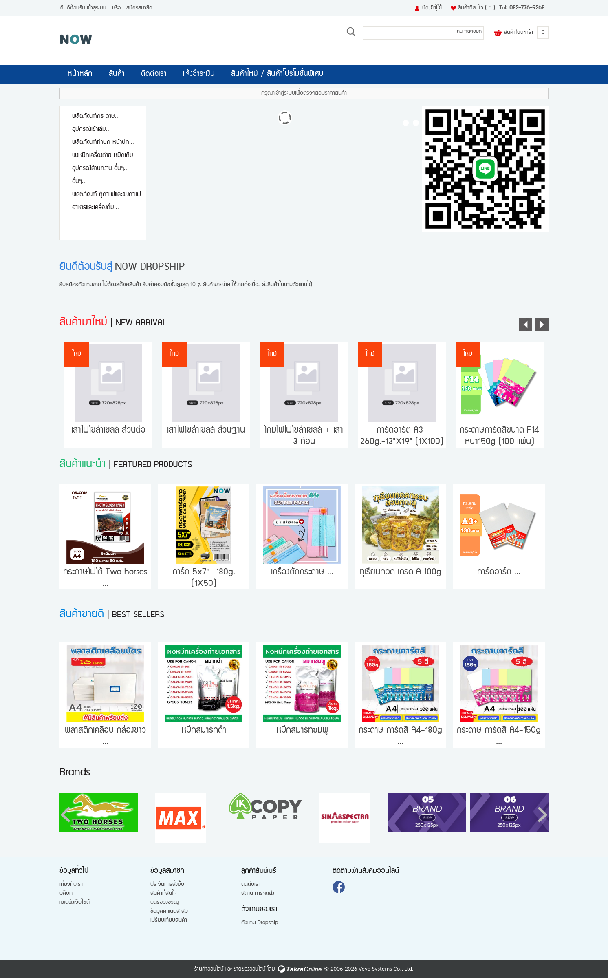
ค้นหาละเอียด (469, 31)
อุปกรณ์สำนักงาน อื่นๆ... (100, 168)
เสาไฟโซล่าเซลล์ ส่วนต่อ (108, 431)
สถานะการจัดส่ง (257, 893)
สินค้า (117, 74)
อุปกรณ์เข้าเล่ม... (91, 129)
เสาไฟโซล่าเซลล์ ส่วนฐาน (206, 431)
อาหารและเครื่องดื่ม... (95, 207)
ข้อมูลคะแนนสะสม (169, 911)
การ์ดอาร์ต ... (498, 572)
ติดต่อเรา (154, 74)
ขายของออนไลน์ (250, 969)
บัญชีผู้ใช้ (432, 8)
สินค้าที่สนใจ (476, 8)
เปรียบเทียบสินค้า (168, 920)
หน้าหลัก (80, 74)
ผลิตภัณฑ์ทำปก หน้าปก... (103, 142)
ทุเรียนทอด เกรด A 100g (400, 572)
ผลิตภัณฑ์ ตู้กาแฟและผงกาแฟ (106, 194)
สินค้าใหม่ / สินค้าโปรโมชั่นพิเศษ (277, 74)
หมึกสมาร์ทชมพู (302, 731)
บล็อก (66, 893)
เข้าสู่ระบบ (96, 8)
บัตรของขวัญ (164, 902)
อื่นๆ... (79, 181)
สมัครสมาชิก (139, 8)
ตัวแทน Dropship (259, 923)
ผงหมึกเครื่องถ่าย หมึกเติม (102, 155)
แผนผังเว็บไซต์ (74, 902)
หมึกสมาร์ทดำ (203, 731)
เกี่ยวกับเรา (71, 884)
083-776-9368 (526, 8)
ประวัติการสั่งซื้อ (167, 884)
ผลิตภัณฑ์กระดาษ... (96, 116)
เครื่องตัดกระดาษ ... (302, 572)
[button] (542, 814)
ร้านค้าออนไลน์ (209, 969)
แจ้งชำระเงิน (199, 74)
